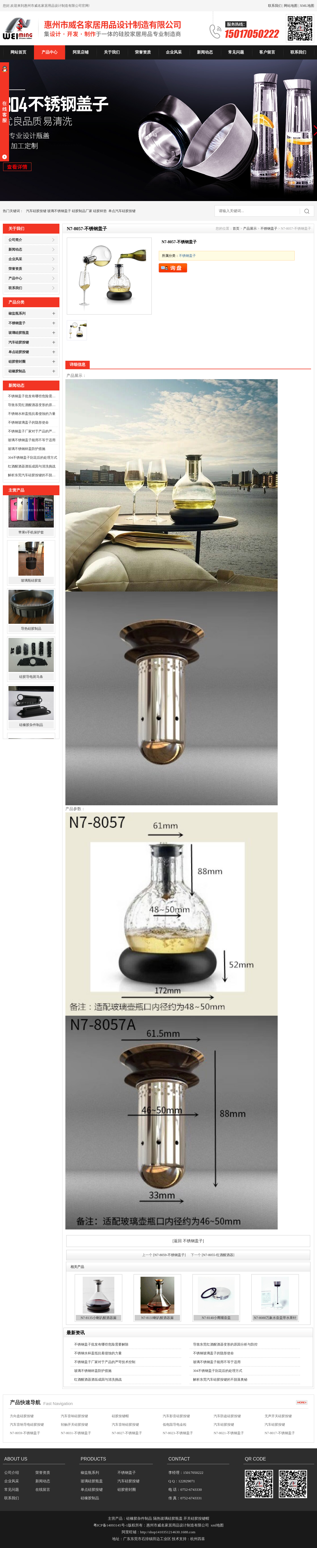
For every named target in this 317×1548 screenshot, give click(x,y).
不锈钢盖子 (16, 323)
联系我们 (275, 6)
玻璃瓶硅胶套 (31, 586)
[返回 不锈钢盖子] (188, 1241)
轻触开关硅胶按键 (74, 1426)
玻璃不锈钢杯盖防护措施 (26, 449)
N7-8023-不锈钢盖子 (178, 1434)
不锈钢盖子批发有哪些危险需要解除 (33, 396)
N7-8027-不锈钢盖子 (127, 1434)
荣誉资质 (143, 52)
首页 (236, 228)
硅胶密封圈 (16, 362)
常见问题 (236, 52)
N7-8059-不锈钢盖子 (25, 1434)
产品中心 (49, 52)
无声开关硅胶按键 (278, 1417)
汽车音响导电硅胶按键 (27, 1426)
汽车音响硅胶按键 (74, 1417)
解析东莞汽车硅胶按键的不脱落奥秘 (33, 475)
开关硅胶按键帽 (196, 1518)
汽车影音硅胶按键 (176, 1417)
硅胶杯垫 (100, 211)
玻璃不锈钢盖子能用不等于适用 (31, 440)
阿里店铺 (81, 52)
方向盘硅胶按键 (22, 1417)
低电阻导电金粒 (175, 1426)
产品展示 (250, 228)
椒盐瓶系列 (16, 313)
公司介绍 (11, 1472)
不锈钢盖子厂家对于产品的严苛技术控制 (33, 431)
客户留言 (267, 52)
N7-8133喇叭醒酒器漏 (157, 1318)
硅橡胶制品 (16, 371)
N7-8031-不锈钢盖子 (76, 1434)
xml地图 (217, 1525)
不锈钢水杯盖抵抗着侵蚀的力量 (31, 414)
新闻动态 (205, 52)
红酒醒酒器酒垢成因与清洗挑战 (31, 466)
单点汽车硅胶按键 (122, 211)
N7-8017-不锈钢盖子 (280, 1434)
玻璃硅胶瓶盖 (18, 333)
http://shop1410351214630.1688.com (167, 1532)
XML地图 (307, 6)
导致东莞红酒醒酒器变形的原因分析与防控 (33, 405)
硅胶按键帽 (120, 1417)
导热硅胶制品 (31, 635)
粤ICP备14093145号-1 (110, 1525)
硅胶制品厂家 (82, 211)
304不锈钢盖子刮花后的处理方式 (32, 458)
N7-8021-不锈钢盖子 (229, 1434)
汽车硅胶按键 (36, 211)
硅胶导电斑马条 (31, 683)
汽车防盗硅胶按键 (227, 1417)
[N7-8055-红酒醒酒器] (218, 1255)
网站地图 (290, 6)
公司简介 (15, 240)
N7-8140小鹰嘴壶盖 (216, 1318)
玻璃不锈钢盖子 (59, 211)
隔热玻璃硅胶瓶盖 (168, 1518)
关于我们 (112, 52)
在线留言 (42, 1489)
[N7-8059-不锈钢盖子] (169, 1255)
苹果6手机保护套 (31, 538)
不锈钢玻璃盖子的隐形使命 (28, 422)
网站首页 (18, 52)
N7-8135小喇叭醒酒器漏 (99, 1318)
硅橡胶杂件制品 (31, 731)
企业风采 (174, 52)
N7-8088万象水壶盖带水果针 (275, 1318)
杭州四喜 (197, 1539)
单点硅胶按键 (18, 352)
